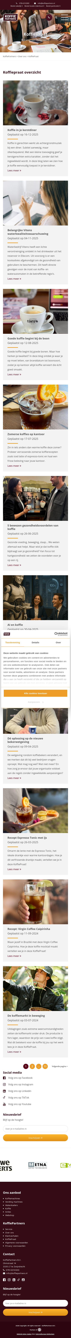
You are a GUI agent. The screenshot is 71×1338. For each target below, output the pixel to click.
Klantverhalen (11, 1236)
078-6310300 (24, 3)
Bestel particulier (53, 6)
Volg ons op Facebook (20, 1077)
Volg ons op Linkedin (19, 1091)
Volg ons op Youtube (19, 1104)
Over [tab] (58, 642)
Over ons (9, 1232)
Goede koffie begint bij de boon (28, 338)
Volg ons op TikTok (18, 1097)
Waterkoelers (11, 1205)
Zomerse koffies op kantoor (26, 434)
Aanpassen (35, 702)
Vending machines (13, 1201)
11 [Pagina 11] (45, 1066)
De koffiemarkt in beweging (26, 1015)
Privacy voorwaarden (15, 1246)
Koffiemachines (12, 1198)
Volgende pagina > (60, 1066)
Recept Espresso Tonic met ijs (27, 837)
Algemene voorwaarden (16, 1242)
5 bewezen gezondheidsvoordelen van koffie (32, 527)
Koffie (8, 1208)
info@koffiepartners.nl (44, 3)
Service (8, 1229)
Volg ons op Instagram (20, 1084)
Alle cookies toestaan (35, 693)
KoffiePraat (10, 1239)
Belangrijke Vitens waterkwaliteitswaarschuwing (27, 231)
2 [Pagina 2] (32, 1066)
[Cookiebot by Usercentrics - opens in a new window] (54, 634)
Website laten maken (24, 1334)
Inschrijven (35, 1137)
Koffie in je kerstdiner (22, 130)
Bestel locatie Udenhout (34, 6)
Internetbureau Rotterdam (45, 1334)
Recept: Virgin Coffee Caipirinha (28, 929)
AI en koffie (15, 625)
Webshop (9, 1215)
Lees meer (14, 170)
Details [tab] (35, 642)
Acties (8, 1211)
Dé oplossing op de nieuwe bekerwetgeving (25, 740)
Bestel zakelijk (17, 6)
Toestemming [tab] (12, 642)
